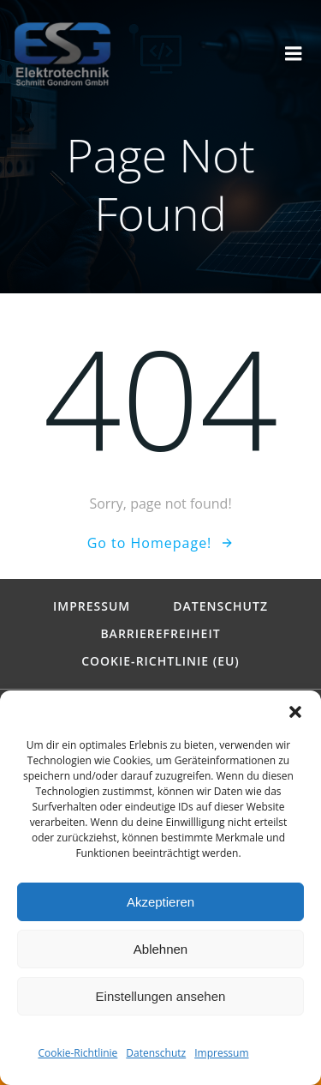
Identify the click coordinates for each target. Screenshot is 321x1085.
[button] (295, 711)
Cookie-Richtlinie (77, 1053)
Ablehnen (160, 949)
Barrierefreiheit (160, 634)
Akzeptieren (160, 902)
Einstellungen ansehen (161, 996)
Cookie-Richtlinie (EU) (160, 661)
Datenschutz (156, 1053)
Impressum (221, 1053)
